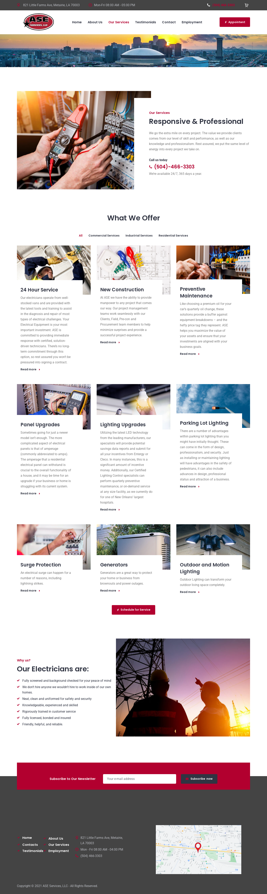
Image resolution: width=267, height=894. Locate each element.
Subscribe (199, 779)
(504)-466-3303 (171, 166)
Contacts (30, 844)
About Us (55, 838)
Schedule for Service (133, 610)
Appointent (234, 22)
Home (27, 837)
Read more (30, 369)
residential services (173, 236)
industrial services (139, 236)
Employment (58, 851)
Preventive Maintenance (196, 292)
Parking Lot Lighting (204, 423)
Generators (114, 564)
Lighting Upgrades (123, 424)
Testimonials (32, 851)
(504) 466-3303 (221, 5)
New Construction (122, 289)
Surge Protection (41, 564)
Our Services (58, 844)
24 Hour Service (39, 290)
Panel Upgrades (40, 424)
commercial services (104, 236)
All (80, 236)
